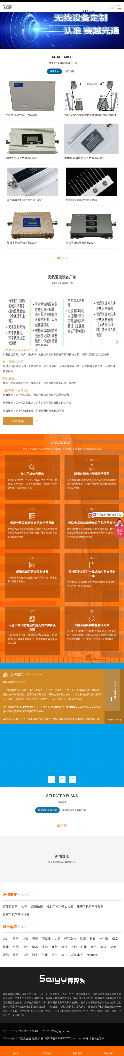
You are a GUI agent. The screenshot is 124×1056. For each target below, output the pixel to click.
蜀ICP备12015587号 (58, 1038)
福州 (25, 946)
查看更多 (22, 517)
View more (114, 719)
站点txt (99, 1038)
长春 (93, 938)
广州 (84, 946)
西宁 (55, 954)
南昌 (35, 946)
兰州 (45, 954)
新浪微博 (37, 906)
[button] (55, 46)
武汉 (64, 946)
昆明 (16, 954)
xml (74, 1038)
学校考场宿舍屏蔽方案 (74, 815)
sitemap (92, 954)
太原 (57, 938)
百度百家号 (10, 906)
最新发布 (54, 71)
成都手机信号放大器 (60, 906)
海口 (103, 946)
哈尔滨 (103, 938)
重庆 (16, 938)
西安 (35, 954)
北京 (6, 938)
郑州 (55, 946)
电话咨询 (46, 1051)
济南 (45, 946)
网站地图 (88, 1038)
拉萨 (25, 954)
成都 (113, 946)
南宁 (94, 946)
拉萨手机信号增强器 (16, 914)
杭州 (6, 946)
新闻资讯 (77, 1051)
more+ (61, 258)
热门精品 (69, 71)
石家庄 (46, 938)
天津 (35, 938)
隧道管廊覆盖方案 (47, 815)
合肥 (16, 946)
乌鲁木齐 (77, 954)
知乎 (24, 906)
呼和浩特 (70, 938)
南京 (115, 938)
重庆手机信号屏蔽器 (90, 906)
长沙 (74, 946)
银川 (64, 954)
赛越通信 (25, 1038)
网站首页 (108, 1051)
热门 (15, 1051)
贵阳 (6, 954)
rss (79, 1038)
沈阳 (83, 938)
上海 (25, 938)
